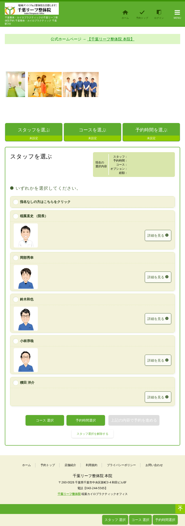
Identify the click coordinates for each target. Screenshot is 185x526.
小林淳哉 (26, 340)
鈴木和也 (26, 299)
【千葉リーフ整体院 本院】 (110, 39)
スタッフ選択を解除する (92, 434)
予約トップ (47, 465)
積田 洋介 (27, 382)
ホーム (26, 465)
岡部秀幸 (26, 257)
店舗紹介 (70, 465)
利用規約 (91, 465)
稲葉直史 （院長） (34, 216)
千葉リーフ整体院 (69, 494)
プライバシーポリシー (121, 465)
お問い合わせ (154, 465)
